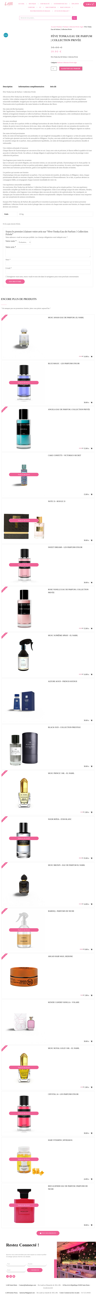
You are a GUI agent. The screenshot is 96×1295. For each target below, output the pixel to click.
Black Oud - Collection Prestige (64, 727)
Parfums (59, 27)
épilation (75, 3)
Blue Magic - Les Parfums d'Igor (63, 363)
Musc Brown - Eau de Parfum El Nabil (66, 865)
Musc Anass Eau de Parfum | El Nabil (66, 318)
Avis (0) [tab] (53, 87)
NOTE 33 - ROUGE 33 (56, 501)
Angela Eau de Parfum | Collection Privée (69, 409)
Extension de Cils (60, 3)
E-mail (9, 268)
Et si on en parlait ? (62, 11)
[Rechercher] (74, 18)
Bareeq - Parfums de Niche (61, 911)
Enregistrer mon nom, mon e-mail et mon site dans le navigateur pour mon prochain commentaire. (43, 277)
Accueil (21, 3)
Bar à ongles (65, 7)
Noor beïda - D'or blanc (59, 819)
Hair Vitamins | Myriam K (60, 1140)
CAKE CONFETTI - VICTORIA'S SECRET (64, 455)
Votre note (11, 241)
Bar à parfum (51, 7)
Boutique (32, 3)
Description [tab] (7, 87)
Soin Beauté (44, 3)
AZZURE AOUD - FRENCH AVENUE (62, 681)
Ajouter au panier (70, 68)
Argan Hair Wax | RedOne (60, 956)
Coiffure (31, 7)
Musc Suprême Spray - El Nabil (63, 635)
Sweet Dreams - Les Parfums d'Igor (65, 547)
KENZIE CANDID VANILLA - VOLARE (63, 1002)
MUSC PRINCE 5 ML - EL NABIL (61, 773)
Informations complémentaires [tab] (31, 87)
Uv (40, 7)
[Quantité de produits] (54, 68)
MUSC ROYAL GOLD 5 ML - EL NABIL (63, 1048)
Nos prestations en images (40, 11)
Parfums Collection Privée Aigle (73, 27)
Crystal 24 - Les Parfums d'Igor (63, 1094)
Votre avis (11, 247)
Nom (8, 260)
